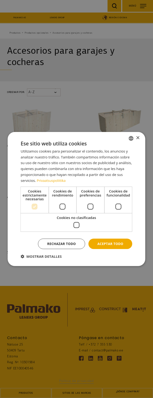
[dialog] (76, 199)
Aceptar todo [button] (110, 243)
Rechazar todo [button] (60, 243)
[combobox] (131, 138)
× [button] (138, 138)
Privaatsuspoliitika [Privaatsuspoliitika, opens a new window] (52, 180)
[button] (41, 256)
